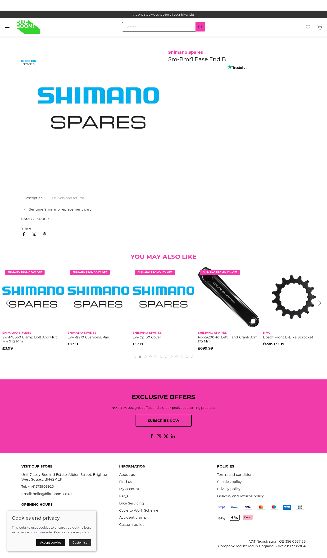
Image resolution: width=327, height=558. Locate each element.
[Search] (163, 27)
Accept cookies (50, 542)
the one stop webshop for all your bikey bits (163, 14)
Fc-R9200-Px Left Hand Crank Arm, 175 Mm (228, 339)
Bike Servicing (131, 503)
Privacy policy (229, 489)
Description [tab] (33, 198)
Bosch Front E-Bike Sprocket (288, 337)
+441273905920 (41, 486)
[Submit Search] (200, 27)
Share (26, 228)
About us (127, 474)
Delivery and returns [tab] (68, 198)
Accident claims (132, 517)
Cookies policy (229, 482)
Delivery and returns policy (240, 496)
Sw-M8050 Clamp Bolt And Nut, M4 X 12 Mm (30, 339)
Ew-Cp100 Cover (147, 337)
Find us (125, 482)
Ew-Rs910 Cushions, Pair (88, 337)
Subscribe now (163, 420)
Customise (80, 542)
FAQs (123, 496)
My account (129, 489)
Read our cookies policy (71, 532)
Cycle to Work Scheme (138, 510)
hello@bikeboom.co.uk (53, 494)
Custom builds (131, 524)
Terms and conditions (235, 474)
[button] (7, 27)
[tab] (135, 357)
